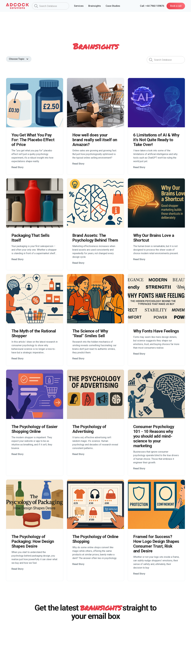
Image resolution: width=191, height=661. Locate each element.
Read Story (17, 167)
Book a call (175, 5)
